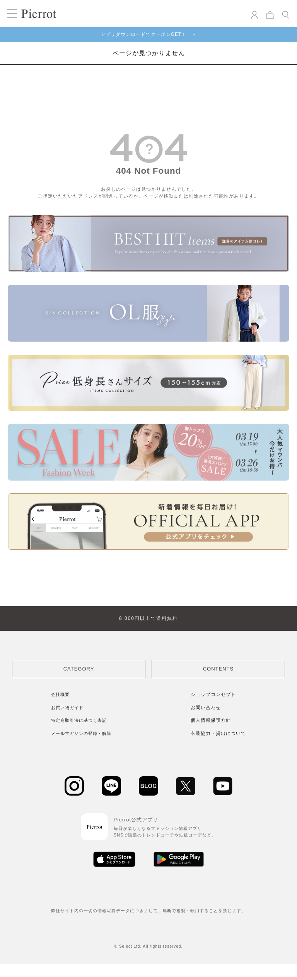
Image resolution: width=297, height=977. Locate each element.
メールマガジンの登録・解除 (81, 733)
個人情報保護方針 (211, 720)
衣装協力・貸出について (218, 733)
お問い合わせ (206, 707)
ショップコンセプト (213, 694)
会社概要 (60, 694)
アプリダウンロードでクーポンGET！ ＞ (149, 34)
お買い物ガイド (67, 707)
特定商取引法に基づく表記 (79, 720)
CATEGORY (78, 669)
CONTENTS (218, 669)
